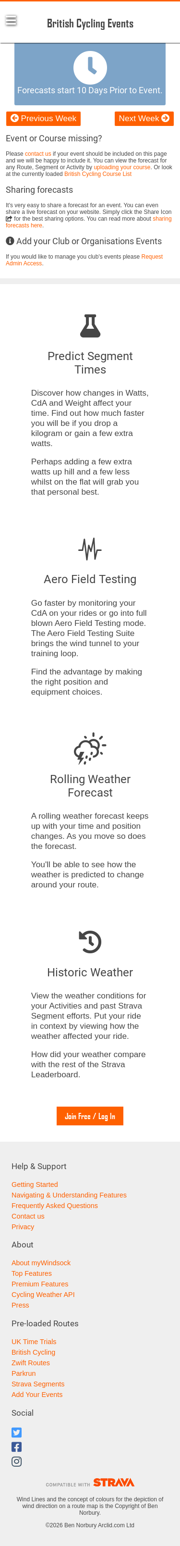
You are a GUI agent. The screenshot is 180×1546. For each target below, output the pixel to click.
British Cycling (33, 1352)
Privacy (23, 1227)
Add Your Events (37, 1394)
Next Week (144, 118)
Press (20, 1305)
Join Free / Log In (90, 1116)
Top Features (32, 1273)
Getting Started (35, 1184)
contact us (38, 153)
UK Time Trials (34, 1342)
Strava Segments (38, 1384)
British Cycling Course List (98, 174)
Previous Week (44, 118)
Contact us (28, 1216)
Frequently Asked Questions (55, 1205)
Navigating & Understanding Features (69, 1195)
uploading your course (122, 167)
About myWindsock (41, 1263)
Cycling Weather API (43, 1294)
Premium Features (40, 1284)
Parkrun (24, 1373)
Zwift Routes (31, 1363)
